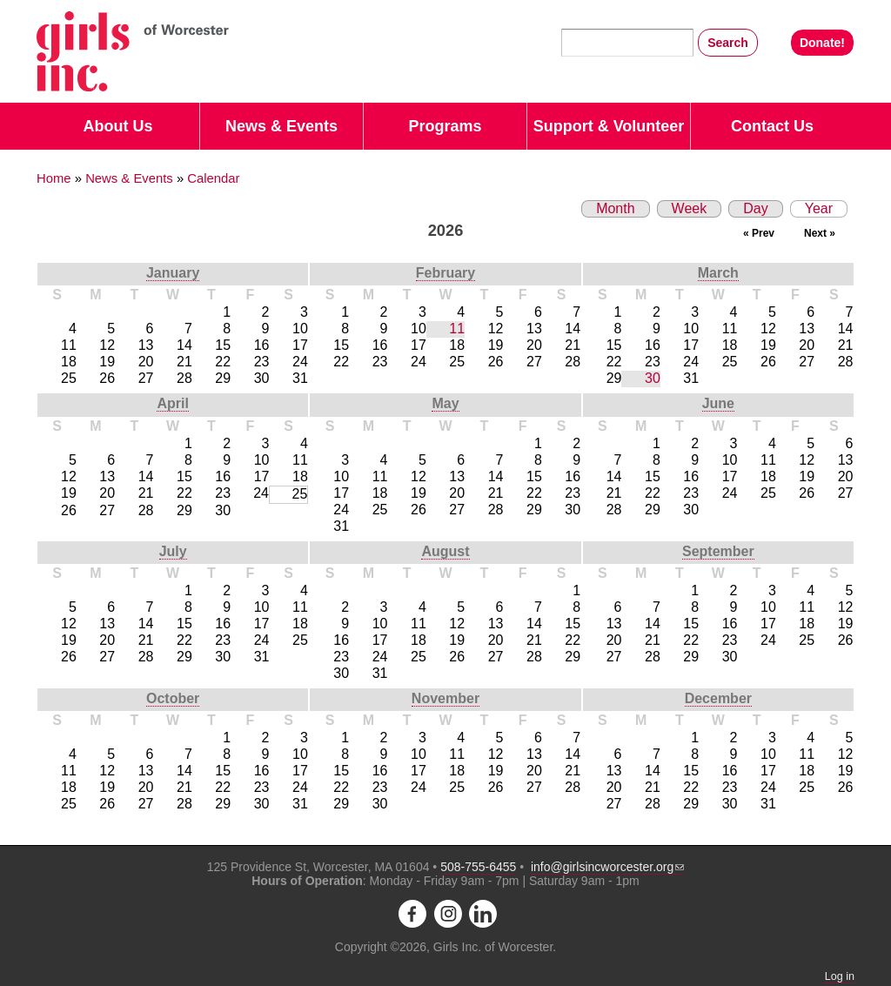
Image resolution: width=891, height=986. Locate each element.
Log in (839, 976)
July (173, 551)
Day (755, 208)
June (718, 403)
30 (652, 378)
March (718, 272)
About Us (118, 126)
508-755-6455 (478, 867)
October (172, 698)
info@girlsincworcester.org (607, 867)
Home (54, 178)
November (445, 698)
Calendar (213, 178)
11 (457, 328)
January (172, 272)
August (445, 551)
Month (615, 208)
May (445, 403)
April (172, 403)
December (718, 698)
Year (811, 208)
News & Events (281, 126)
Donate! (822, 43)
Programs (444, 126)
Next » (819, 233)
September (718, 551)
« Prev (758, 233)
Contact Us (772, 126)
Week (689, 208)
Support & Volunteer (609, 126)
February (445, 272)
